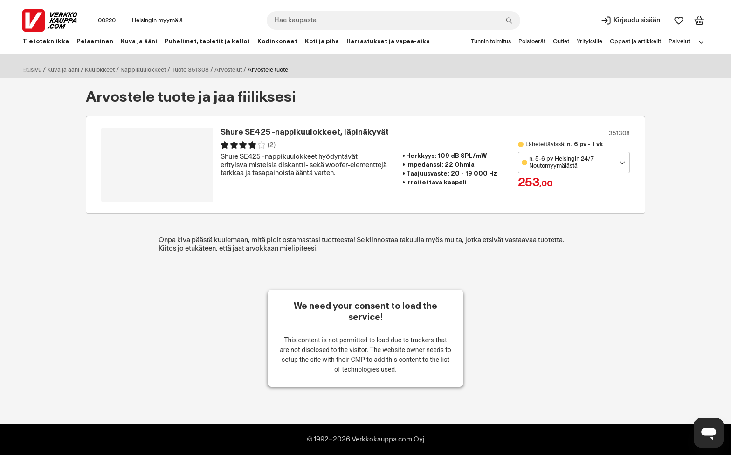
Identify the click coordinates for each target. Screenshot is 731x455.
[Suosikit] (678, 20)
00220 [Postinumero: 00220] (107, 20)
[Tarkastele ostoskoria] (699, 20)
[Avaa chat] (709, 433)
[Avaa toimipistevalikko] (574, 162)
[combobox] (393, 20)
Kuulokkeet (100, 70)
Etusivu (31, 70)
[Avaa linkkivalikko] (701, 41)
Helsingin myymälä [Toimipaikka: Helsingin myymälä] (157, 20)
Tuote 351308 (190, 70)
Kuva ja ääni (63, 70)
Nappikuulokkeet (143, 70)
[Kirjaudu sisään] (630, 20)
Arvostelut (228, 70)
